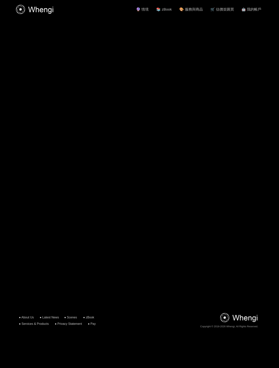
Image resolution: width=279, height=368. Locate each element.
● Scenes (70, 317)
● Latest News (49, 317)
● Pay (92, 323)
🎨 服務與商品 (191, 9)
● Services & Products (34, 323)
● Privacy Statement (68, 323)
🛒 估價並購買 (222, 9)
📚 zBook (164, 9)
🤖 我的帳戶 (251, 9)
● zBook (88, 317)
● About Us (26, 317)
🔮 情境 (142, 9)
